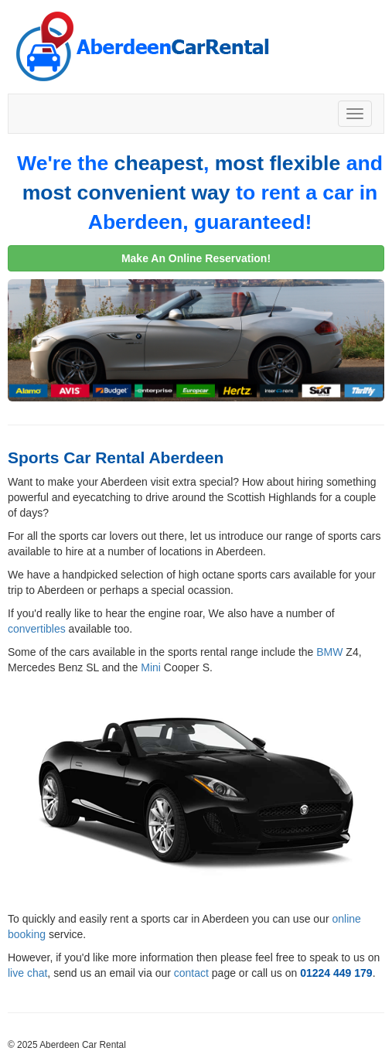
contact (191, 973)
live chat (27, 973)
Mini (151, 667)
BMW (329, 652)
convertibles (37, 629)
